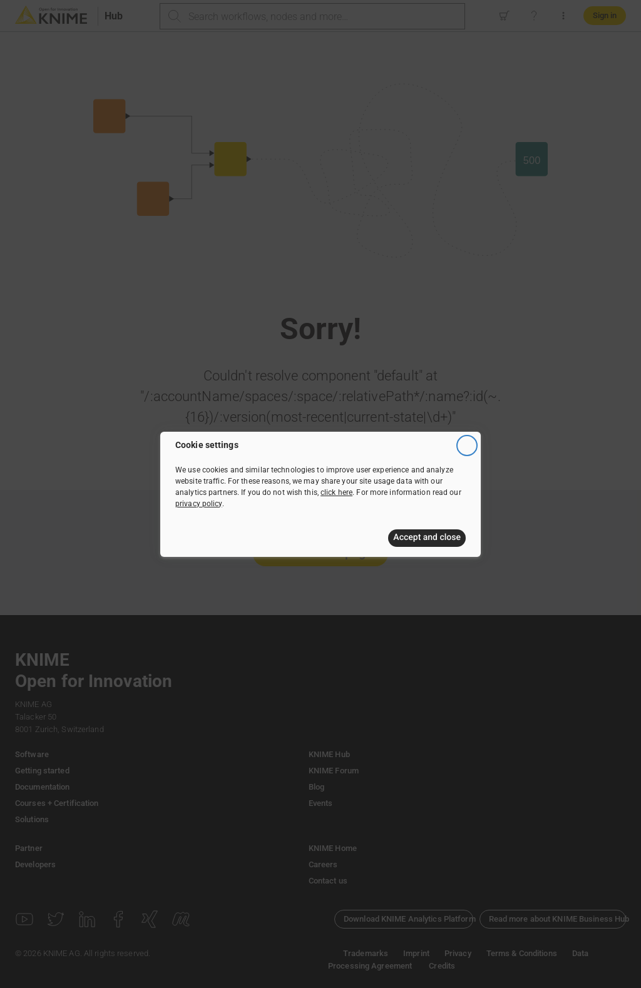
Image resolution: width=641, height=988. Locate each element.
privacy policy (198, 503)
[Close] (467, 445)
